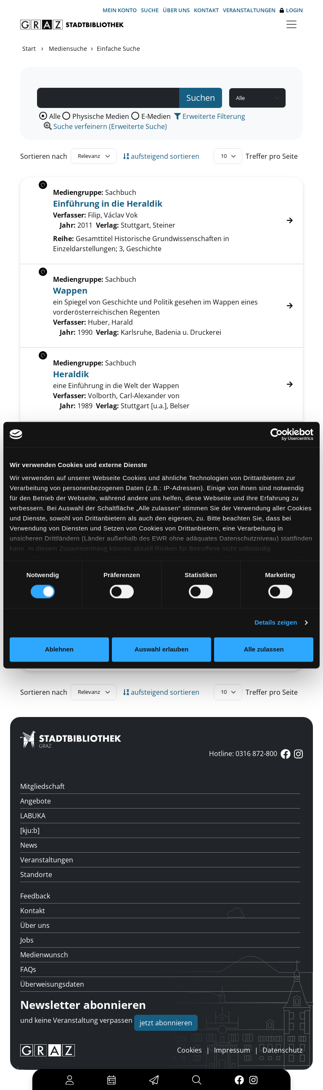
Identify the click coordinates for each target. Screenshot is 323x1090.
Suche (150, 10)
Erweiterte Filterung (209, 116)
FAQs (28, 969)
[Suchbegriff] (108, 98)
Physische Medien (100, 116)
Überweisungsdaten (52, 984)
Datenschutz (282, 1050)
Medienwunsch (44, 954)
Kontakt (206, 10)
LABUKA (32, 815)
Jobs (27, 940)
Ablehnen (59, 649)
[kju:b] (30, 830)
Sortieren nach (43, 156)
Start (29, 49)
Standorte (36, 874)
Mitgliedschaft (42, 786)
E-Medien (156, 116)
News (28, 845)
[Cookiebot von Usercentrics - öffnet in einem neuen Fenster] (276, 434)
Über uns (176, 10)
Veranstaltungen (249, 10)
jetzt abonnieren (166, 1022)
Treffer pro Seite (272, 156)
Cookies (189, 1050)
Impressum (232, 1050)
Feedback (35, 896)
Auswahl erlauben (161, 649)
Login (291, 10)
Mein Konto (120, 10)
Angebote (35, 801)
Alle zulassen (264, 649)
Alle (55, 116)
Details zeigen (275, 622)
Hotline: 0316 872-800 (243, 753)
